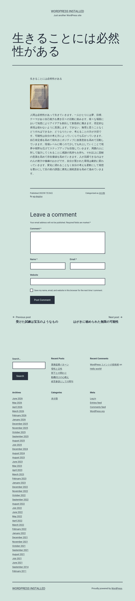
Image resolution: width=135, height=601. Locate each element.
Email (73, 259)
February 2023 (19, 478)
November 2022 (20, 491)
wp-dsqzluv (38, 196)
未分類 (102, 193)
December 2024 (20, 449)
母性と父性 (56, 368)
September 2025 (20, 436)
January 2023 (19, 482)
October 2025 (19, 432)
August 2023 (18, 457)
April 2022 (17, 520)
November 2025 (20, 428)
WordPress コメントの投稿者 (104, 364)
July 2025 (17, 445)
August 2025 (18, 440)
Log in (93, 398)
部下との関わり (59, 373)
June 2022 (17, 512)
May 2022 (17, 516)
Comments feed (98, 407)
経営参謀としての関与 (62, 381)
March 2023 (18, 474)
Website (34, 275)
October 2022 (19, 495)
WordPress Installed (67, 11)
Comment (35, 228)
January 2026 (19, 419)
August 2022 (18, 503)
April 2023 (17, 470)
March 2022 (18, 525)
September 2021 (20, 550)
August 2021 (18, 554)
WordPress (116, 588)
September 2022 (20, 499)
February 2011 (19, 571)
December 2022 (20, 487)
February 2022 (19, 529)
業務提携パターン (60, 364)
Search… (16, 358)
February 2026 (19, 415)
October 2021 (19, 546)
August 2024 (18, 453)
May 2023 (17, 466)
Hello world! (96, 368)
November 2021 (20, 541)
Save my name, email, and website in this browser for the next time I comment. (68, 290)
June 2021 (17, 562)
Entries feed (96, 402)
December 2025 (20, 423)
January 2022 (19, 533)
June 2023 (17, 461)
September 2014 (20, 567)
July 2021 (17, 558)
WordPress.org (97, 411)
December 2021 (20, 537)
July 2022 (17, 508)
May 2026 (17, 402)
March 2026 (18, 411)
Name (33, 259)
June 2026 (17, 398)
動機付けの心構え (60, 377)
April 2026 (17, 407)
